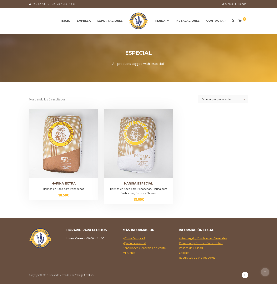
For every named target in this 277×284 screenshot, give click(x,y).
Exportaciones (110, 21)
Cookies (184, 253)
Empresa (84, 21)
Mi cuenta (227, 4)
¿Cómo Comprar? (134, 238)
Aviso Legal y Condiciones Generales (203, 238)
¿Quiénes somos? (134, 243)
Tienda (242, 4)
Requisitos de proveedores (197, 257)
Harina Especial (138, 183)
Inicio (65, 21)
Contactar (215, 21)
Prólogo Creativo (84, 275)
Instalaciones (188, 21)
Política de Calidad (191, 248)
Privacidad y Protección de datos (201, 243)
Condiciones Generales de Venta (144, 248)
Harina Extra (64, 183)
